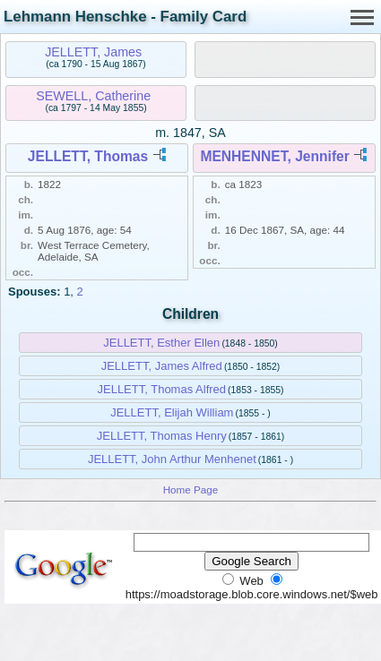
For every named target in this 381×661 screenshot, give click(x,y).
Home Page (191, 489)
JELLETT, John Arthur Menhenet (172, 459)
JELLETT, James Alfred (161, 366)
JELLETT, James (93, 52)
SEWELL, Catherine (93, 96)
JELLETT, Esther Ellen (161, 342)
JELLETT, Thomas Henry (162, 435)
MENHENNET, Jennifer (274, 156)
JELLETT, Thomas (88, 156)
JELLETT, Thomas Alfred (161, 389)
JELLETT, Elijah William (171, 412)
